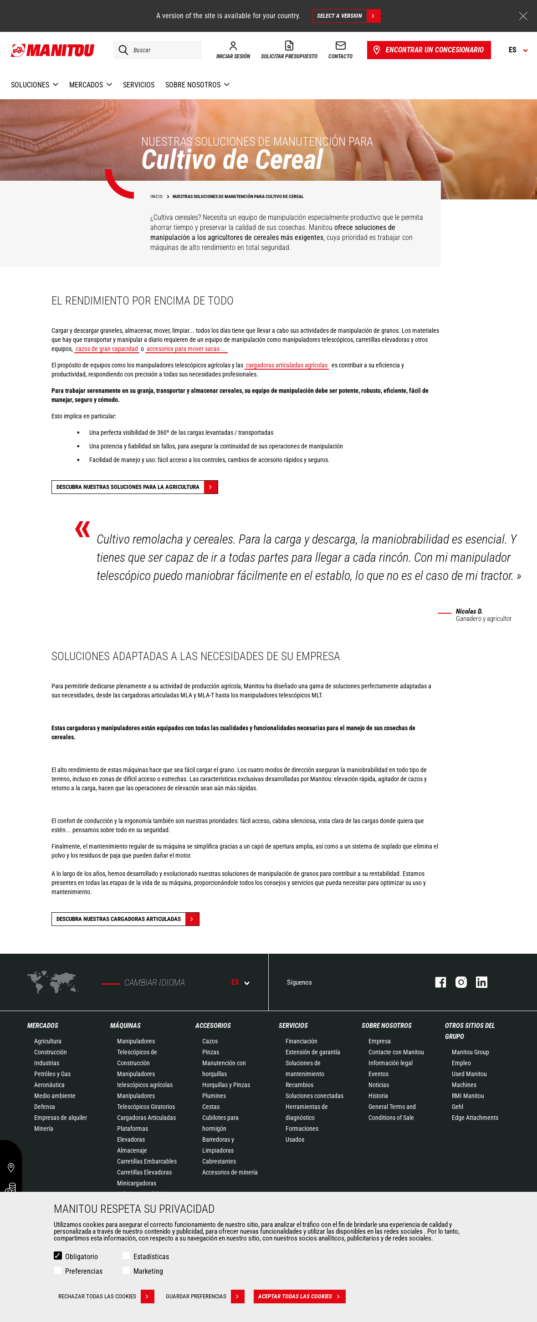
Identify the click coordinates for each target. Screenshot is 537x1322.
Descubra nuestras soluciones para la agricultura (137, 487)
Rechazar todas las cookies (106, 1296)
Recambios (299, 1084)
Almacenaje (132, 1150)
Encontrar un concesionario (427, 50)
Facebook (436, 982)
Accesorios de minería (230, 1172)
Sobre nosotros (387, 1026)
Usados (295, 1139)
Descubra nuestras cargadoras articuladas (127, 919)
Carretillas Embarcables (147, 1161)
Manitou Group (470, 1052)
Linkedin (477, 982)
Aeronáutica (49, 1084)
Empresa (379, 1041)
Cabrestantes (219, 1161)
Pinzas (210, 1052)
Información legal (390, 1063)
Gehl (457, 1106)
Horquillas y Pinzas (226, 1084)
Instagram (456, 982)
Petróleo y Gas (52, 1074)
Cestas (211, 1106)
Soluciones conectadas (314, 1095)
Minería (43, 1128)
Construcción (50, 1052)
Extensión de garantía (313, 1052)
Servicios (293, 1026)
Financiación (301, 1041)
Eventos (378, 1074)
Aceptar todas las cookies (302, 1296)
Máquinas (125, 1026)
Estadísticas (151, 1256)
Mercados (42, 1026)
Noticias (378, 1084)
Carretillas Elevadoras (144, 1172)
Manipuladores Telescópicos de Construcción (137, 1052)
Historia (378, 1095)
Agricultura (47, 1041)
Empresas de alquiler (60, 1117)
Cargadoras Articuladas (146, 1117)
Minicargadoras (136, 1183)
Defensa (44, 1106)
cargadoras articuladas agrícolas (286, 365)
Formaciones (302, 1128)
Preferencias (83, 1271)
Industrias (46, 1063)
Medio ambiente (55, 1095)
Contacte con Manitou (396, 1052)
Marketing (148, 1271)
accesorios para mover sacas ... (186, 348)
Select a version (348, 16)
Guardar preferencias (205, 1296)
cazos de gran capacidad (107, 348)
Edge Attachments (475, 1117)
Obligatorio (81, 1256)
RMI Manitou (468, 1095)
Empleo (461, 1063)
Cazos (210, 1041)
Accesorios (213, 1026)
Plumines (214, 1095)
